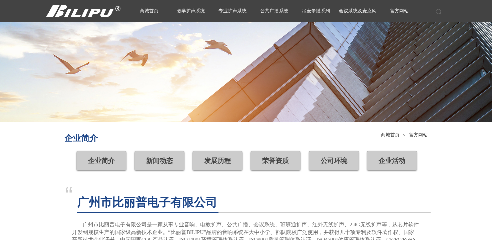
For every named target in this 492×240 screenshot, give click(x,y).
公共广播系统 (274, 10)
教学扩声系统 (191, 10)
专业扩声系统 (232, 10)
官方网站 (418, 134)
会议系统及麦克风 (357, 10)
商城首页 (390, 134)
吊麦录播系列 (316, 10)
